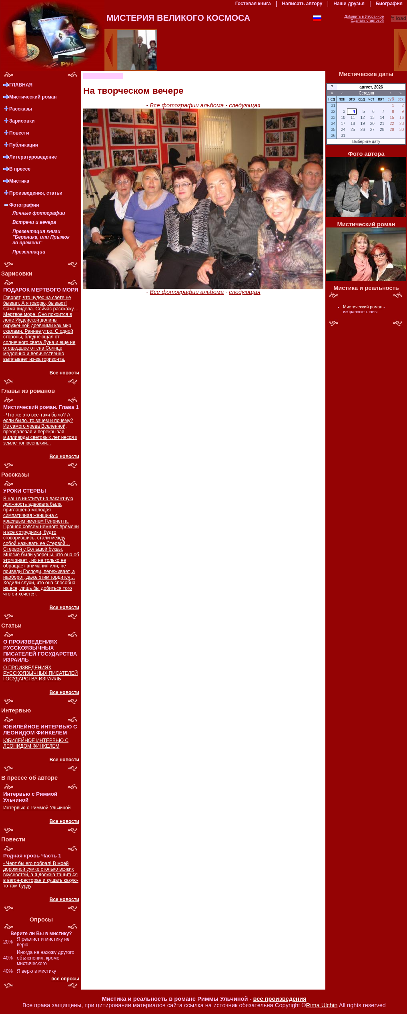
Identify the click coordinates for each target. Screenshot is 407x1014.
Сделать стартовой (367, 20)
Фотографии (24, 205)
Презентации (28, 252)
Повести (19, 133)
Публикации (23, 145)
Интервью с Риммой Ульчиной (36, 808)
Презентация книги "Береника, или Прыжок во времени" (41, 237)
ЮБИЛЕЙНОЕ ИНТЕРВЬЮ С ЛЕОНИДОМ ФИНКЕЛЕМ (35, 743)
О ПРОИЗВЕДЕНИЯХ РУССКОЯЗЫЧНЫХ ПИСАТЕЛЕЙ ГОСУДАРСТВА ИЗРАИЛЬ (40, 673)
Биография (389, 3)
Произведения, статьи (35, 193)
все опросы (65, 979)
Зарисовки (22, 121)
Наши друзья (349, 3)
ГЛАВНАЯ (20, 85)
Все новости (64, 373)
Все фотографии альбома (187, 105)
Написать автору (302, 3)
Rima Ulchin (321, 1005)
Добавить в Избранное (364, 16)
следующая (244, 105)
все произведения (280, 999)
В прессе (19, 169)
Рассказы (20, 109)
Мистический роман (33, 97)
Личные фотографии (38, 213)
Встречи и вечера (34, 222)
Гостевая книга (253, 3)
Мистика (19, 181)
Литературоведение (33, 157)
